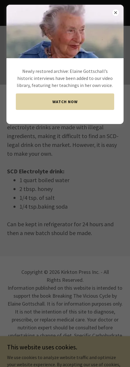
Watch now (65, 101)
